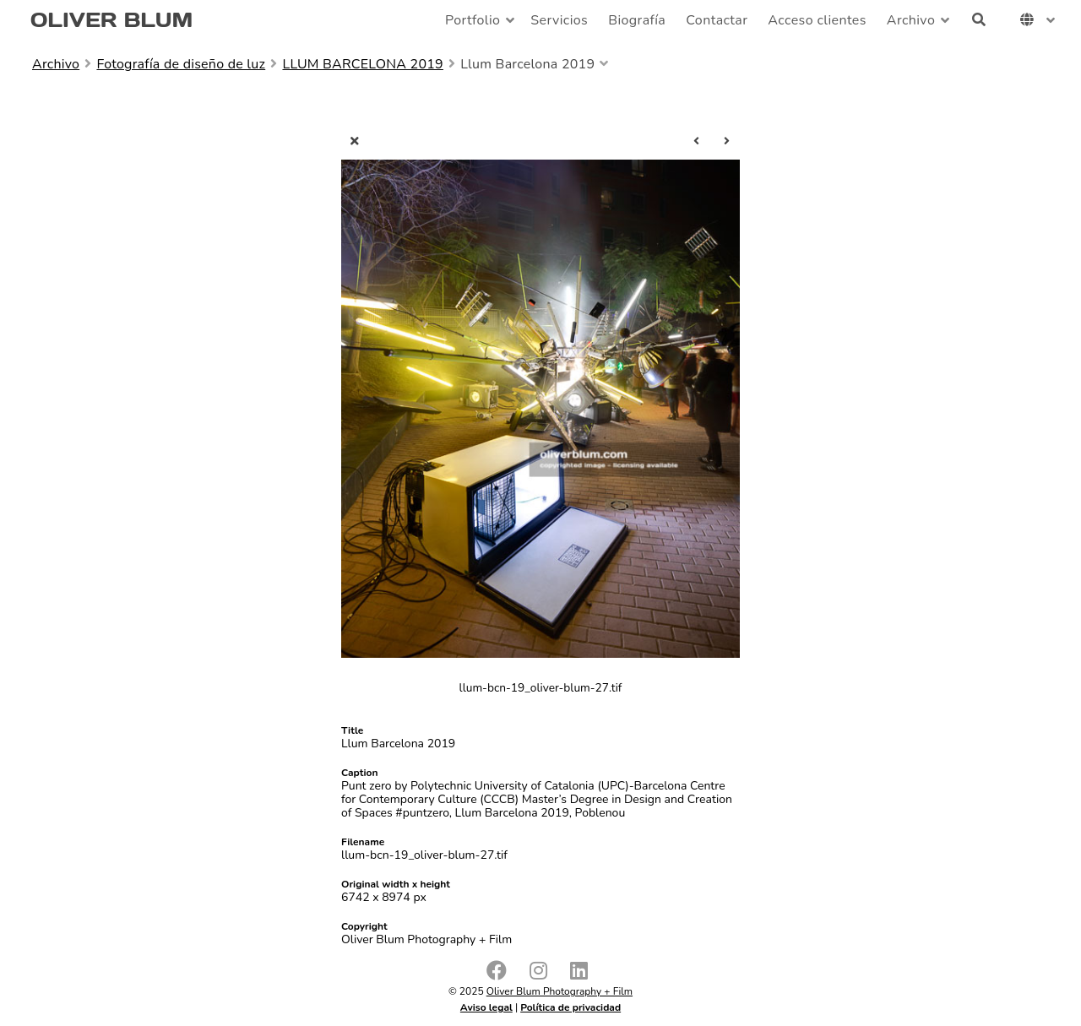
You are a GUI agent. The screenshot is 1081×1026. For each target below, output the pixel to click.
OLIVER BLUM (111, 20)
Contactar (716, 20)
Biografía (636, 20)
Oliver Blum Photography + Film (559, 991)
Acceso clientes (817, 20)
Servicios (559, 20)
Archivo (911, 20)
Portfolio (472, 20)
